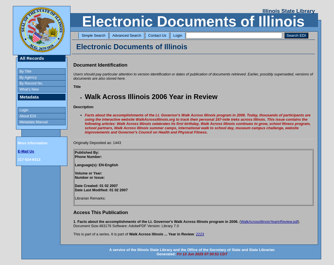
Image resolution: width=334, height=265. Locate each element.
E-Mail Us (26, 151)
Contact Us (157, 35)
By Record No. (31, 83)
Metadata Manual (33, 122)
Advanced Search (126, 35)
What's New (29, 89)
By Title (25, 71)
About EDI (27, 116)
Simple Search (93, 35)
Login (177, 35)
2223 (200, 234)
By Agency (28, 77)
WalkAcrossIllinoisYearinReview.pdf (269, 221)
